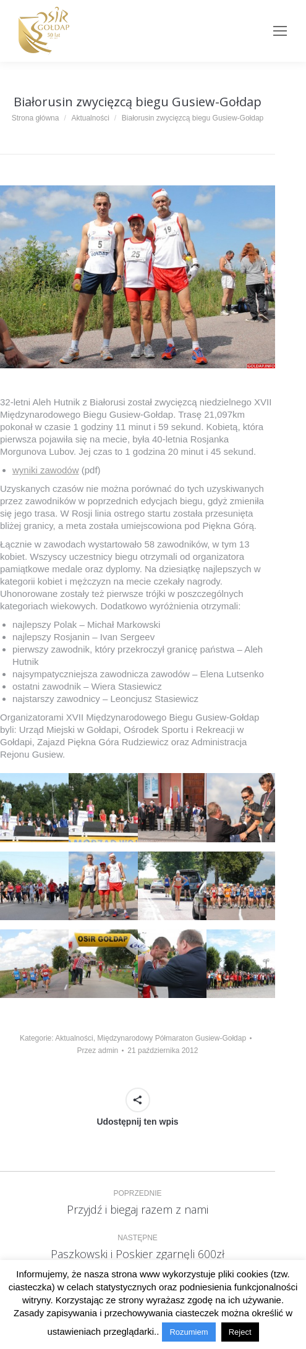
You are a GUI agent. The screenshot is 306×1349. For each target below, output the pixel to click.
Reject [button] (240, 1332)
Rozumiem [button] (188, 1332)
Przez (98, 1050)
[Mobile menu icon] (280, 30)
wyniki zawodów (45, 470)
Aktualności (74, 1038)
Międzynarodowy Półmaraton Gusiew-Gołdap (171, 1038)
